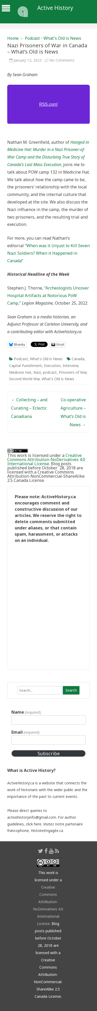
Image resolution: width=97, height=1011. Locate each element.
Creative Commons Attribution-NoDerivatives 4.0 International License (46, 459)
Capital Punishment (25, 365)
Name (26, 712)
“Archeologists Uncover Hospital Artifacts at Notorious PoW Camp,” (48, 295)
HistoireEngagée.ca (47, 830)
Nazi (37, 372)
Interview (70, 365)
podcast (50, 372)
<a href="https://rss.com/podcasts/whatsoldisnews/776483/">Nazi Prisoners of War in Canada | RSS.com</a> (48, 104)
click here (33, 824)
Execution (52, 365)
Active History (55, 7)
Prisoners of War (72, 372)
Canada (78, 358)
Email (25, 732)
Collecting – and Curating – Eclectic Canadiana (29, 408)
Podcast (32, 38)
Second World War (24, 378)
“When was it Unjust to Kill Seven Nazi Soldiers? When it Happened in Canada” (48, 253)
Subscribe (49, 753)
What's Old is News (62, 38)
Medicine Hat (20, 372)
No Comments (61, 60)
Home (13, 38)
